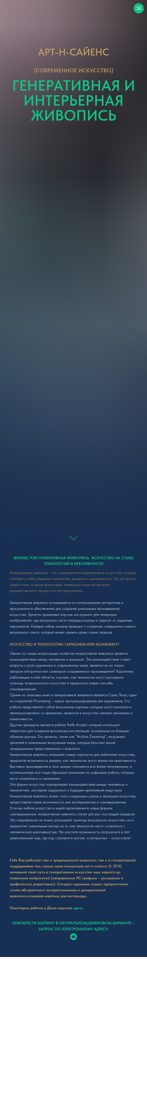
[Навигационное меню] (138, 8)
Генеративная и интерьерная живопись (73, 100)
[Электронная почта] (73, 936)
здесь (78, 908)
